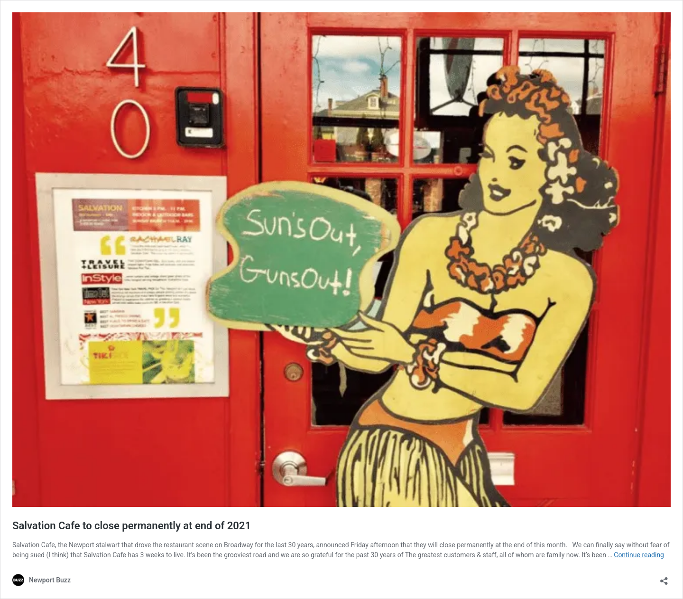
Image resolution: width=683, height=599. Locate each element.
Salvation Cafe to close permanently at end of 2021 (131, 526)
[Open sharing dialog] (664, 578)
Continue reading (639, 555)
